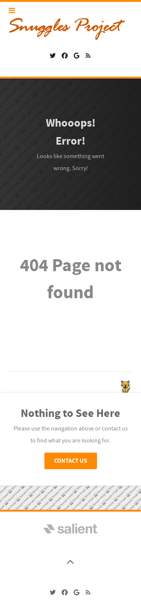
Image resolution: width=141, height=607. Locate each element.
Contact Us (70, 461)
